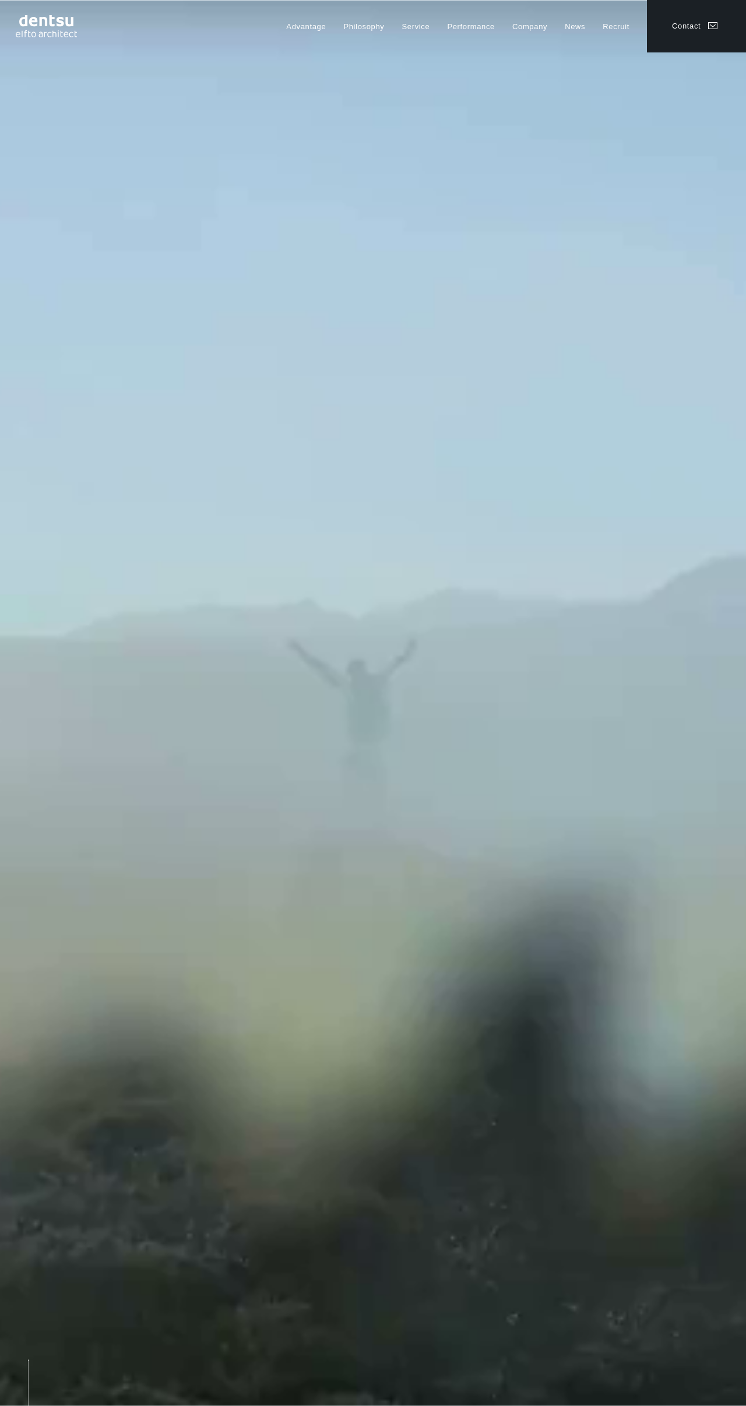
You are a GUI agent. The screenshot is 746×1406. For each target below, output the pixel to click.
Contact (686, 26)
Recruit (616, 26)
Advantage (306, 26)
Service (416, 26)
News (575, 26)
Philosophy (363, 26)
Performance (471, 26)
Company (529, 26)
